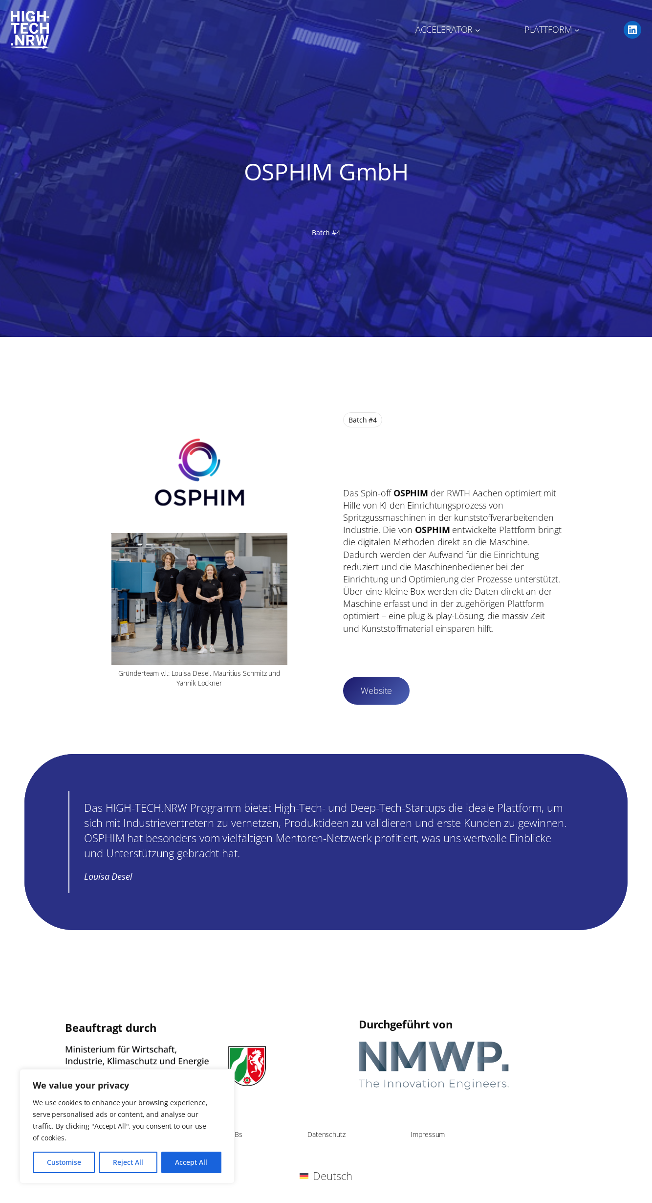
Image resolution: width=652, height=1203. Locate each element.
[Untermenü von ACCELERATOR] (477, 30)
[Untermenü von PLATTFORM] (577, 30)
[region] (127, 1126)
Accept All (191, 1162)
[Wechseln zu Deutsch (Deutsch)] (326, 1175)
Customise (64, 1162)
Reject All (128, 1162)
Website (376, 690)
